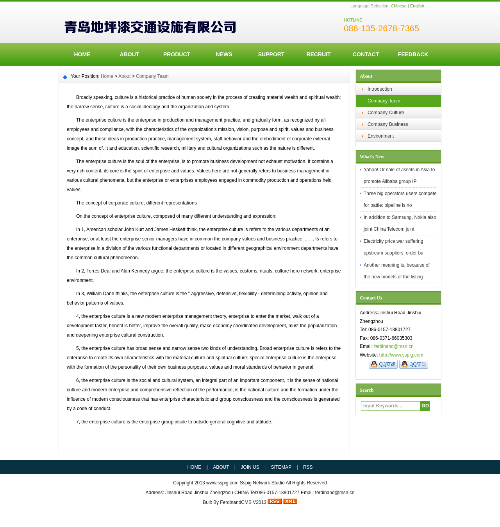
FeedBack (413, 54)
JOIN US (250, 467)
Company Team (384, 101)
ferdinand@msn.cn (394, 346)
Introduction (380, 89)
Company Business (388, 124)
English (417, 6)
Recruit (318, 54)
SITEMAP (281, 467)
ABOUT (129, 54)
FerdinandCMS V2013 (243, 502)
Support (271, 54)
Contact (366, 54)
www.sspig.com (222, 483)
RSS (308, 467)
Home (107, 76)
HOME (82, 54)
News (224, 54)
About (124, 76)
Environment (381, 136)
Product (176, 54)
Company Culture (386, 112)
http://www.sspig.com (401, 355)
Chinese (398, 6)
